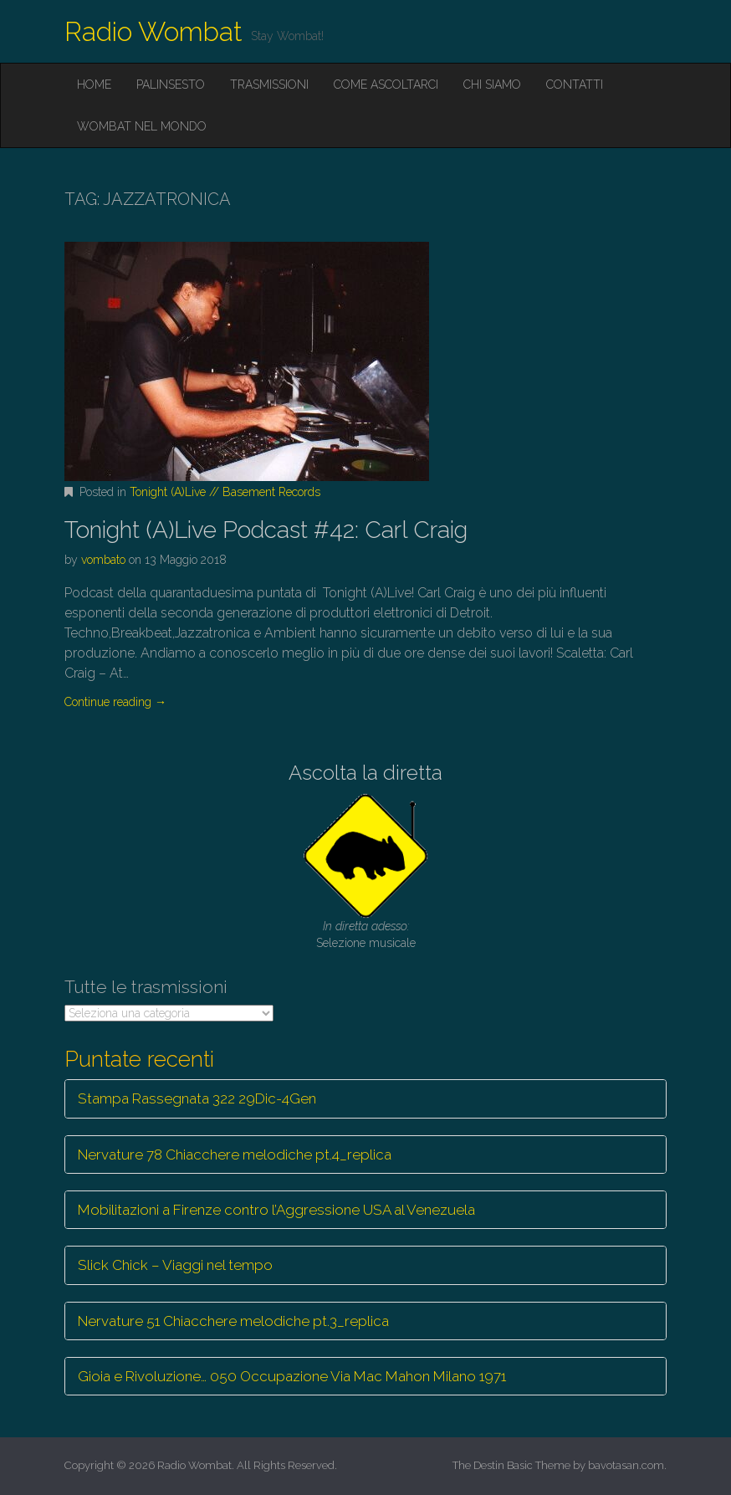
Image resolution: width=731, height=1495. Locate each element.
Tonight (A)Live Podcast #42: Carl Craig (266, 530)
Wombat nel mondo (142, 126)
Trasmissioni (269, 84)
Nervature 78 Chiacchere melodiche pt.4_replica (234, 1154)
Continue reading (115, 702)
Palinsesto (170, 84)
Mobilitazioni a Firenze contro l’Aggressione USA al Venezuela (276, 1209)
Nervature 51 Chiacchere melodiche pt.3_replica (233, 1321)
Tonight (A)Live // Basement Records (225, 492)
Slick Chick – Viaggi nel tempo (175, 1265)
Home (94, 84)
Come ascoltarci (386, 84)
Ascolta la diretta (365, 772)
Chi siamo (492, 84)
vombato (103, 559)
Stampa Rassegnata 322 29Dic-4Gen (197, 1098)
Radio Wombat (153, 31)
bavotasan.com (626, 1465)
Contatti (574, 84)
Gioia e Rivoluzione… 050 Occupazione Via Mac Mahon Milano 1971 (292, 1376)
